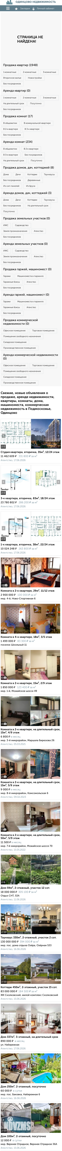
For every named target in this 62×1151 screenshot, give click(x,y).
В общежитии (10, 123)
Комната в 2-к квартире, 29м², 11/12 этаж (28, 591)
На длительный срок (13, 104)
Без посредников (12, 84)
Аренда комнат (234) (17, 141)
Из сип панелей (11, 186)
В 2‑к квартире (10, 129)
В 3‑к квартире (32, 129)
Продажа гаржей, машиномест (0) (27, 269)
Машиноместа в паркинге (30, 276)
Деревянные (34, 180)
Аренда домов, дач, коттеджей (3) (27, 193)
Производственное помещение (19, 348)
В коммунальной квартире (37, 123)
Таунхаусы (49, 174)
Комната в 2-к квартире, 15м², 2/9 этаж (26, 683)
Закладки (22, 8)
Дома (6, 174)
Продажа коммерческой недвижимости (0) (20, 322)
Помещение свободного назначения (22, 336)
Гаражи (7, 276)
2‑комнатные (29, 72)
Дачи (18, 174)
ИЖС (5, 225)
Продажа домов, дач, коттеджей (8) (28, 167)
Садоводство (21, 225)
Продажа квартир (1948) (20, 65)
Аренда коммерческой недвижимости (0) (30, 357)
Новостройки (35, 78)
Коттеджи (32, 174)
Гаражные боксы (11, 282)
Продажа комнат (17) (18, 116)
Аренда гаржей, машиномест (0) (26, 294)
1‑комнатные (9, 72)
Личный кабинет (43, 8)
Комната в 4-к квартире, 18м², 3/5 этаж (26, 637)
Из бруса (30, 186)
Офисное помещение (14, 331)
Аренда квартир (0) (16, 90)
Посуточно (35, 104)
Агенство (38, 231)
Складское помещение (14, 342)
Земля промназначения (15, 231)
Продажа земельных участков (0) (26, 218)
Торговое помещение (43, 331)
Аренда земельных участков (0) (25, 243)
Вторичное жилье (12, 78)
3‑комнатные (49, 72)
